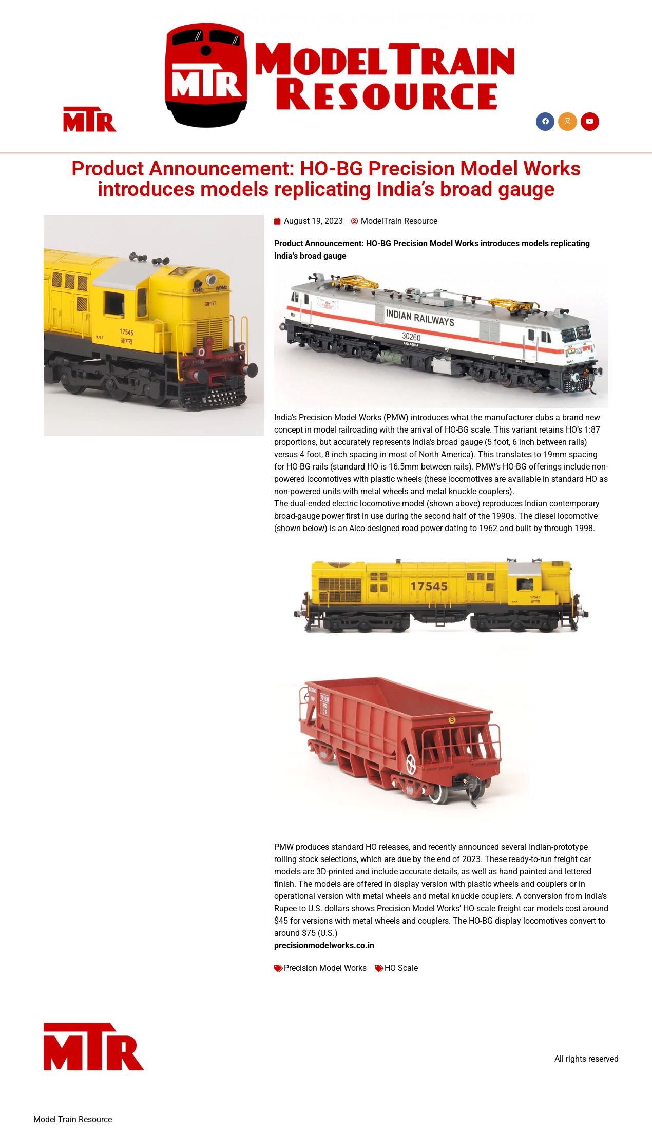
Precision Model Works (325, 968)
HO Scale (401, 968)
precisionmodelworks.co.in (324, 945)
